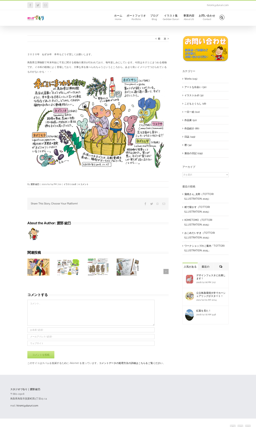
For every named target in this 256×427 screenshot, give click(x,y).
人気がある (190, 266)
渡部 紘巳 (35, 184)
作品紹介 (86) (191, 128)
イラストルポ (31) (194, 95)
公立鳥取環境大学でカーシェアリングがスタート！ (211, 294)
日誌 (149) (189, 136)
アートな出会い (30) (195, 87)
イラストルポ (70, 184)
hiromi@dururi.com (218, 5)
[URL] (90, 343)
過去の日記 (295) (193, 153)
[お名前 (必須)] (90, 329)
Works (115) (190, 78)
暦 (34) (188, 145)
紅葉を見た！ (203, 310)
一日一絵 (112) (192, 111)
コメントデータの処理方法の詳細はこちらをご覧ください (131, 363)
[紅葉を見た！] (189, 311)
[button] (222, 17)
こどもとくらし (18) (195, 103)
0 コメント (83, 184)
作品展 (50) (190, 120)
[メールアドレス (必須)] (90, 336)
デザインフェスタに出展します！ (211, 277)
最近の (205, 266)
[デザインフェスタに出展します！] (189, 276)
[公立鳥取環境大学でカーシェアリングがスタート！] (189, 293)
